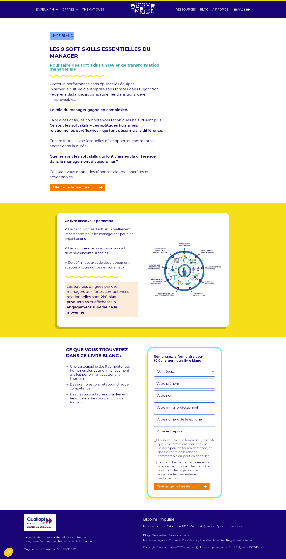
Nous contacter (179, 535)
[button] (47, 9)
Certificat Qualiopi (202, 526)
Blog (146, 535)
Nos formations (154, 526)
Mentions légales (155, 540)
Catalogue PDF (177, 526)
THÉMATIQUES (93, 9)
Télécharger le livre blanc (71, 187)
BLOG (204, 9)
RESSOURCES (186, 9)
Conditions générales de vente (203, 540)
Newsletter (159, 535)
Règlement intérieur (240, 540)
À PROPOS (220, 9)
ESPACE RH (242, 9)
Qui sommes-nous (229, 526)
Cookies (174, 540)
